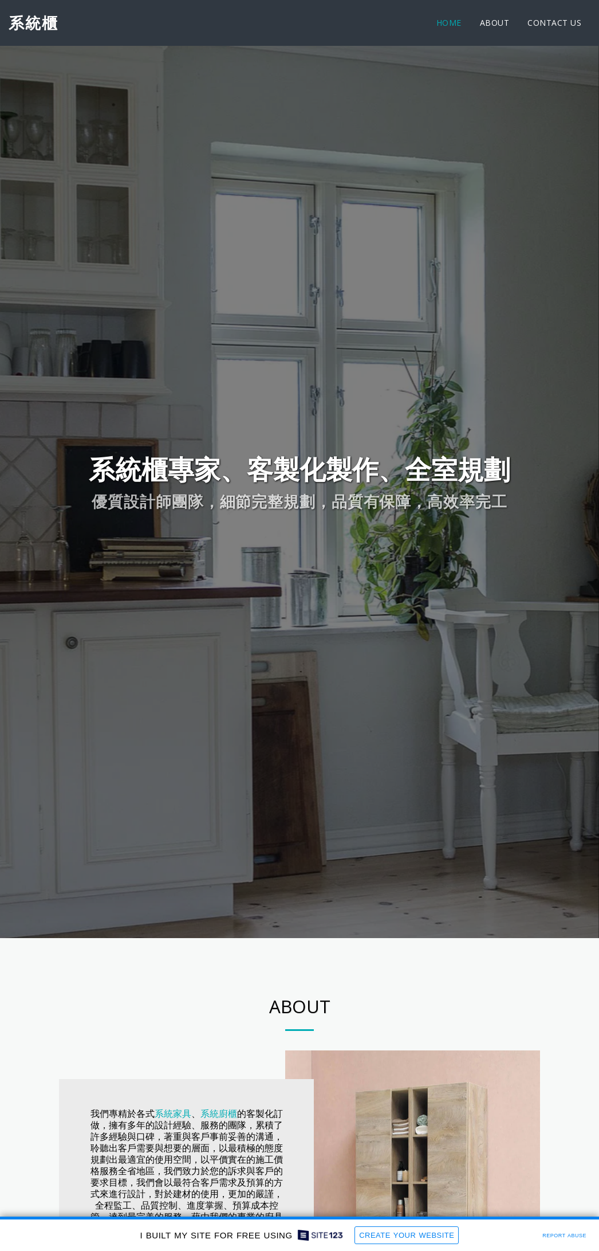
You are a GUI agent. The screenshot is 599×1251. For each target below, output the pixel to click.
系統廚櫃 (218, 1158)
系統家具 (173, 1158)
